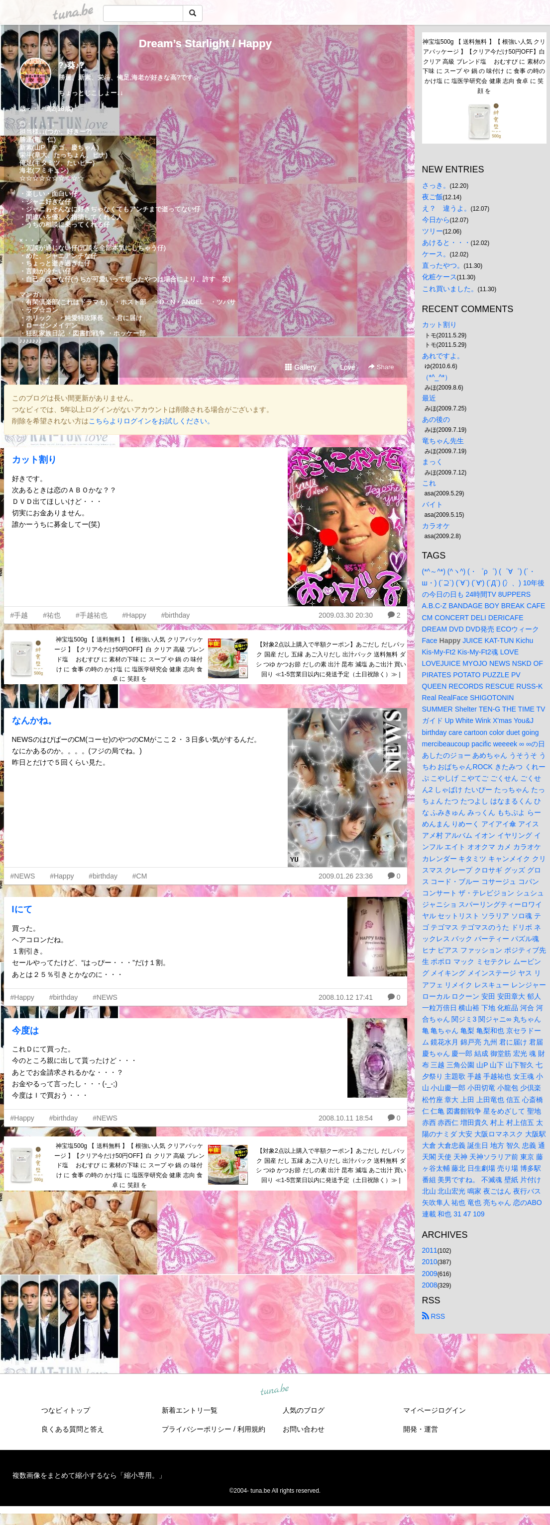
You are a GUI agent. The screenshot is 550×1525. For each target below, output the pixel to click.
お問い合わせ (304, 1429)
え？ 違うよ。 (446, 208)
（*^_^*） (437, 377)
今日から (436, 220)
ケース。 (436, 254)
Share (381, 367)
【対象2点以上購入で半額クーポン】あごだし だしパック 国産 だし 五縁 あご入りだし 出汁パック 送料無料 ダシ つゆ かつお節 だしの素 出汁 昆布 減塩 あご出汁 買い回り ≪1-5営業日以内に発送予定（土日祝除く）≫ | (331, 659)
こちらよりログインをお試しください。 (151, 421)
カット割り (34, 460)
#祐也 (52, 615)
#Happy (134, 615)
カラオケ (436, 526)
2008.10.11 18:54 (346, 1118)
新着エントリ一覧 (190, 1410)
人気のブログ (304, 1410)
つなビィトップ (65, 1410)
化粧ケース (439, 277)
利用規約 (251, 1429)
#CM (139, 876)
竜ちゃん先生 (443, 441)
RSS (433, 1316)
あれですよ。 (443, 356)
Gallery (300, 367)
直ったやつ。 (443, 265)
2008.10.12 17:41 (346, 997)
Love (343, 367)
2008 (430, 1285)
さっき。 (436, 185)
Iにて (22, 909)
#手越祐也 (92, 615)
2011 (430, 1250)
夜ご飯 (432, 197)
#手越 (19, 615)
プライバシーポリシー (196, 1429)
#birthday (175, 615)
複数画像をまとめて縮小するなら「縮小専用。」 (89, 1475)
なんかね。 (34, 720)
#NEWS (22, 876)
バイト (432, 504)
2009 (430, 1274)
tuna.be (274, 1390)
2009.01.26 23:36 (346, 876)
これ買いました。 (450, 289)
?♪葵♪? (72, 65)
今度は (25, 1031)
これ (429, 483)
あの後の (436, 419)
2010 (430, 1262)
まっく (432, 462)
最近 (429, 398)
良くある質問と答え (72, 1429)
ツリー (432, 231)
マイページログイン (434, 1410)
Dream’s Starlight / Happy (205, 43)
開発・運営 (420, 1429)
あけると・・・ (446, 242)
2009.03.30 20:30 (346, 615)
